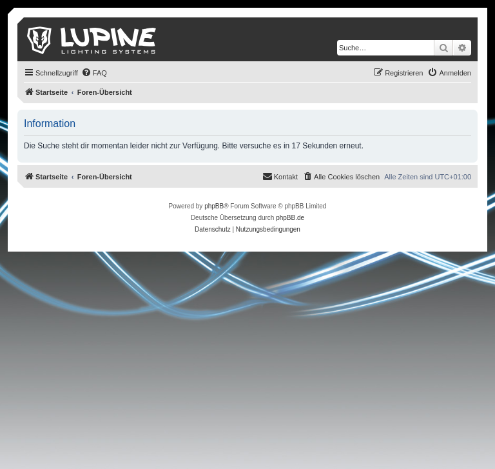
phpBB (214, 206)
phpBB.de (290, 217)
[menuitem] (94, 73)
